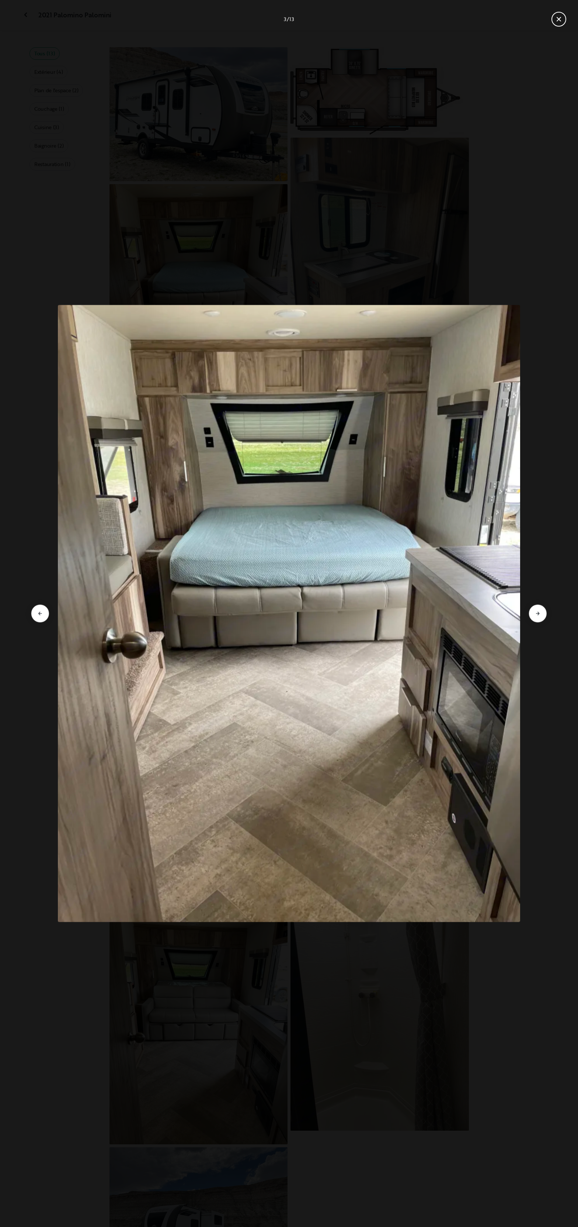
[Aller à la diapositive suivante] (538, 614)
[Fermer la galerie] (558, 19)
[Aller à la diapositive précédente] (40, 614)
